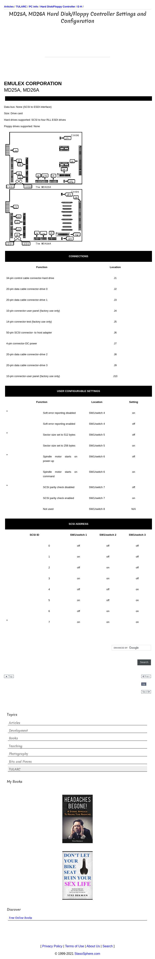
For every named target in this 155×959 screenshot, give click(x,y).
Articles (14, 723)
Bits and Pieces (20, 762)
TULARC (14, 769)
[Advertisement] (77, 47)
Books (13, 738)
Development (18, 730)
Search (107, 946)
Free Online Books (20, 918)
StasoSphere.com (87, 953)
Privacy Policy (52, 946)
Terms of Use (74, 946)
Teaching (15, 746)
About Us (93, 946)
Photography (18, 754)
